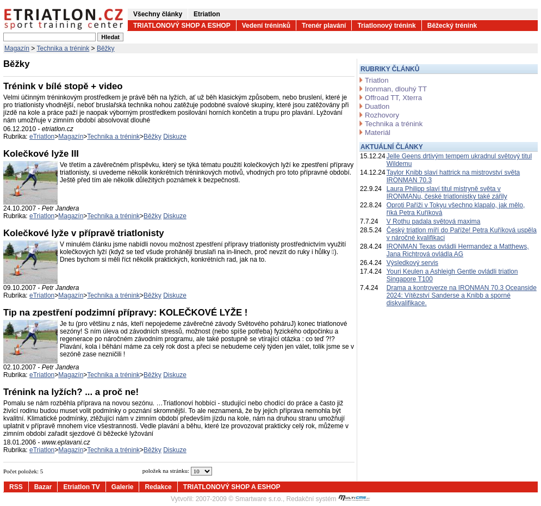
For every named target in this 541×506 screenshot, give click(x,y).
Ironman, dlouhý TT (396, 89)
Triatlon (376, 80)
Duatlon (377, 106)
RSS (16, 487)
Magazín (16, 48)
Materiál (377, 132)
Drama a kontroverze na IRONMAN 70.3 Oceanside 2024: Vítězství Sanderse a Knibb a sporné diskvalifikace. (462, 295)
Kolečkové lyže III (41, 154)
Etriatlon (207, 14)
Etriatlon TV (81, 487)
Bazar (43, 487)
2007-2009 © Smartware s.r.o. (239, 499)
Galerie (122, 487)
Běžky (106, 48)
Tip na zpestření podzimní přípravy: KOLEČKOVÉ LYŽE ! (125, 312)
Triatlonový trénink (386, 25)
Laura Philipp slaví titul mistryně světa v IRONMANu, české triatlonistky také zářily (447, 192)
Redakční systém (328, 499)
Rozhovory (382, 115)
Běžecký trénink (452, 25)
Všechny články (157, 14)
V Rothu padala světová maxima (434, 221)
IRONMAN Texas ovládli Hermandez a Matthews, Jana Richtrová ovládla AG (458, 250)
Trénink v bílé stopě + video (63, 86)
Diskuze (174, 136)
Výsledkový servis (412, 263)
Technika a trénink (63, 48)
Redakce (158, 487)
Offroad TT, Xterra (393, 98)
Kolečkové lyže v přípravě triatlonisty (83, 233)
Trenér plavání (324, 25)
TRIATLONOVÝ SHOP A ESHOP (182, 25)
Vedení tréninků (266, 25)
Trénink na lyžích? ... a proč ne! (71, 392)
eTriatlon (41, 136)
